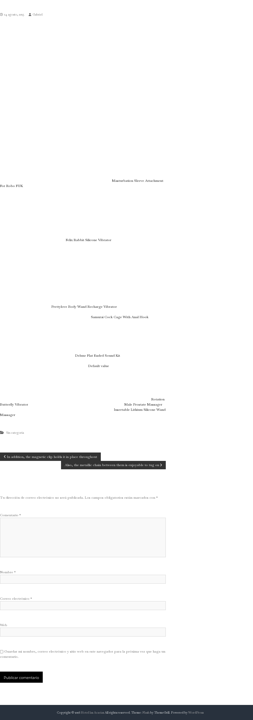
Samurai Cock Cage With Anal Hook (119, 317)
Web (3, 625)
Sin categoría (15, 433)
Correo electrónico (16, 598)
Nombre (8, 572)
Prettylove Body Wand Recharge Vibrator (84, 306)
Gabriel (37, 15)
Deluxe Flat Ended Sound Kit (97, 355)
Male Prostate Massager (143, 404)
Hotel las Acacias (92, 713)
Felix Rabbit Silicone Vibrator (88, 240)
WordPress (196, 713)
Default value (98, 366)
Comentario (10, 515)
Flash (145, 713)
